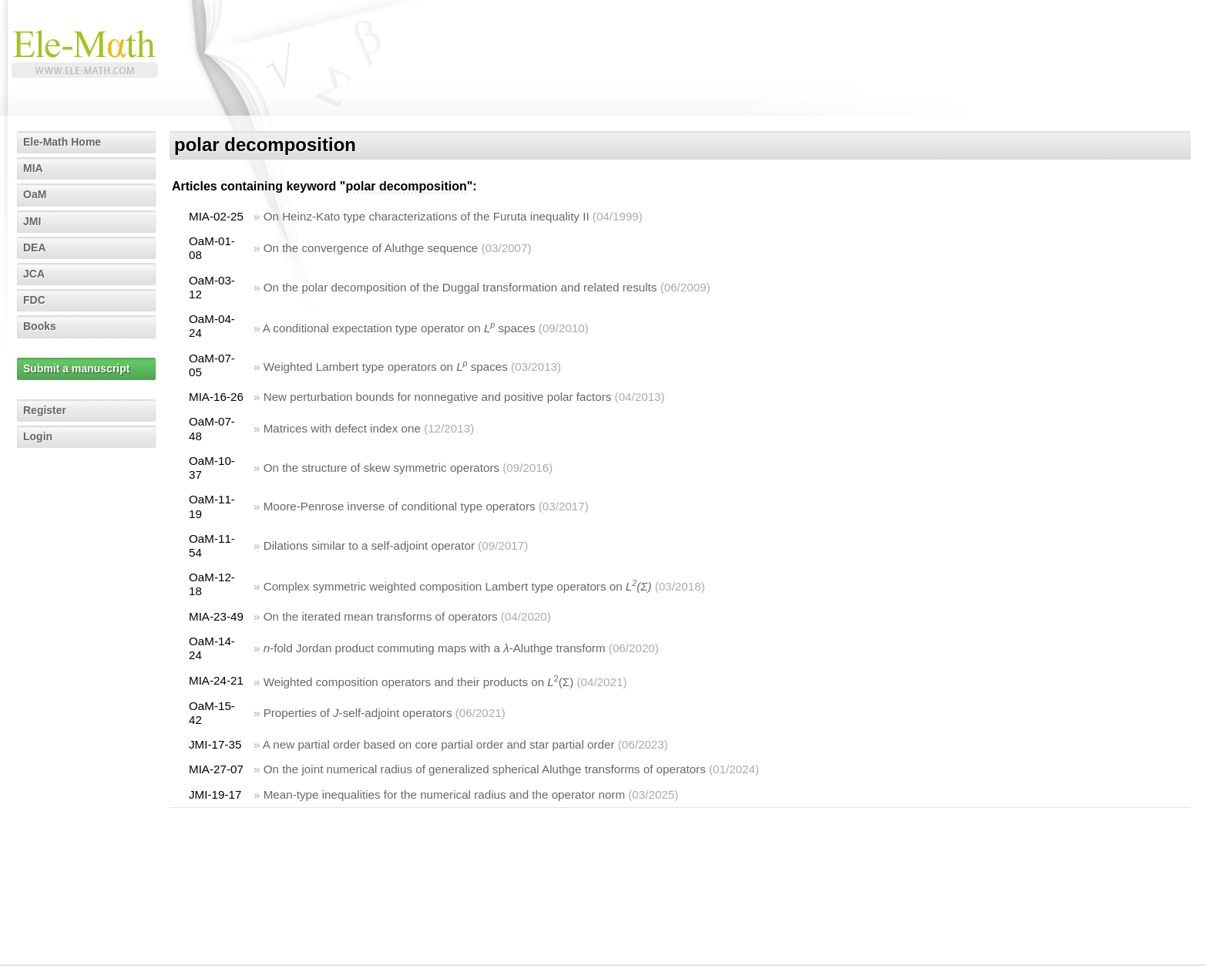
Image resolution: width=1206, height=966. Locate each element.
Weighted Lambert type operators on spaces (386, 366)
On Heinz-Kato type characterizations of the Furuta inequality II (427, 216)
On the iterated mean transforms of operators (381, 616)
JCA (34, 274)
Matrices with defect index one (342, 428)
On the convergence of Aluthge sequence (371, 247)
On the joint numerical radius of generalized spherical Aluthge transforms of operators (485, 769)
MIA (33, 168)
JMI (32, 221)
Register (44, 410)
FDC (34, 300)
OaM (34, 194)
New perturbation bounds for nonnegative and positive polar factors (438, 396)
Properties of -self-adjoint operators (358, 712)
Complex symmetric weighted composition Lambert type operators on (458, 586)
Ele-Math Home (62, 142)
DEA (34, 247)
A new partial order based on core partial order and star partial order (439, 744)
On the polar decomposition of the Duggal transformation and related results (460, 287)
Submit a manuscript (76, 368)
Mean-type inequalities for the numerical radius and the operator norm (444, 794)
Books (39, 326)
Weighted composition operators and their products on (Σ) (419, 681)
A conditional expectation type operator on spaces (399, 328)
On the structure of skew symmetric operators (381, 467)
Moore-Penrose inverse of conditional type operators (400, 506)
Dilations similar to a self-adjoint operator (369, 545)
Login (37, 436)
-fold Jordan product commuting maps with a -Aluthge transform (435, 648)
